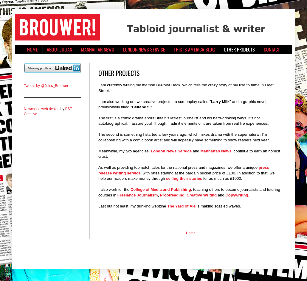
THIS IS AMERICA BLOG (194, 49)
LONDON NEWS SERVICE (144, 49)
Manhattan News (215, 151)
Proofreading (172, 195)
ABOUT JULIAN (59, 49)
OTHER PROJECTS (239, 49)
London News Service (171, 151)
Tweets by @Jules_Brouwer (46, 86)
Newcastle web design (41, 109)
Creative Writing (202, 195)
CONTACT (272, 49)
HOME (32, 49)
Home (191, 233)
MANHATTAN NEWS (97, 49)
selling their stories (184, 178)
